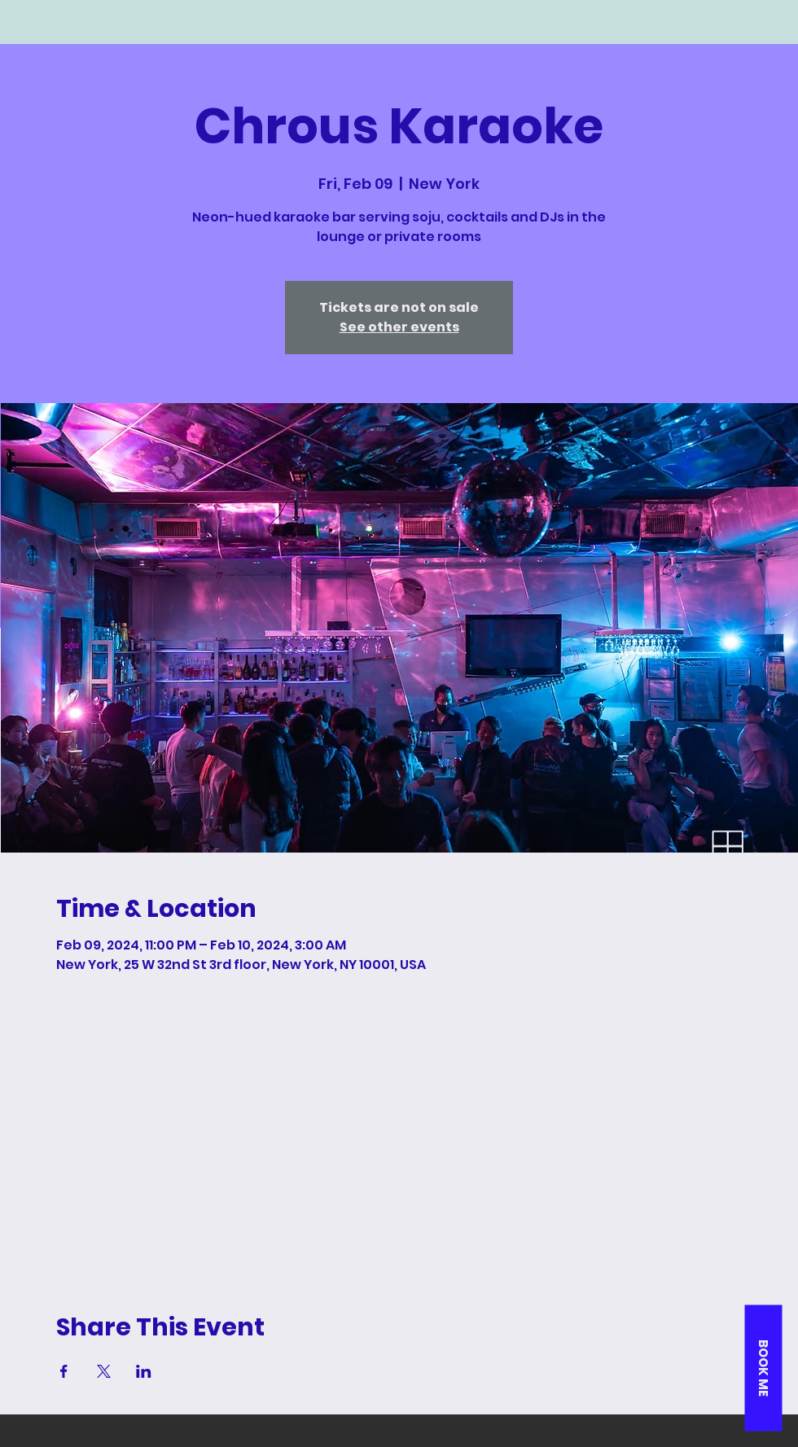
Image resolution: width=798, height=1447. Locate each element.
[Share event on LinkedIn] (143, 1371)
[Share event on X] (104, 1371)
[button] (763, 1367)
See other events (399, 327)
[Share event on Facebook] (64, 1371)
